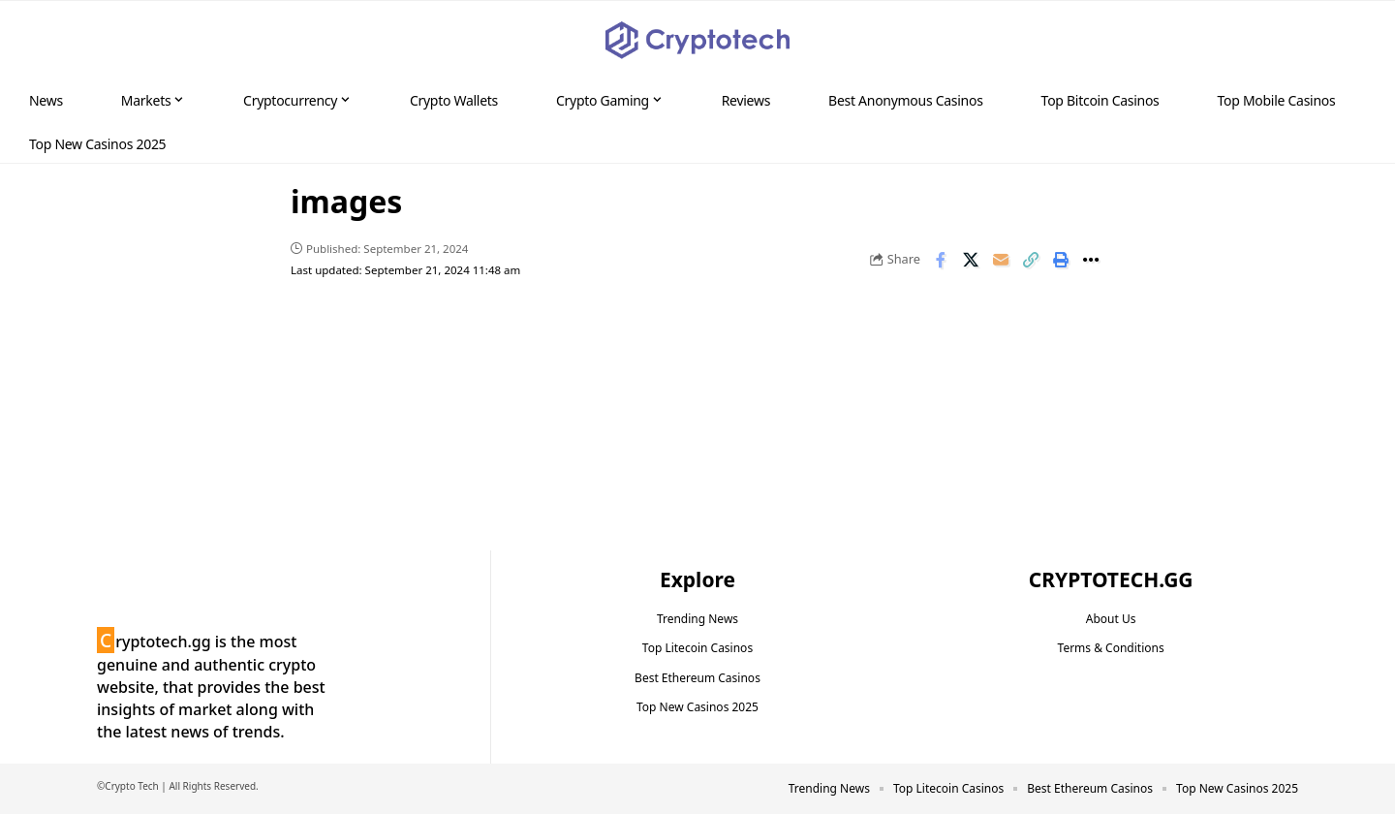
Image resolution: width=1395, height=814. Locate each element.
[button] (1342, 40)
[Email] (1000, 259)
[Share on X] (970, 259)
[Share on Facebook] (940, 259)
